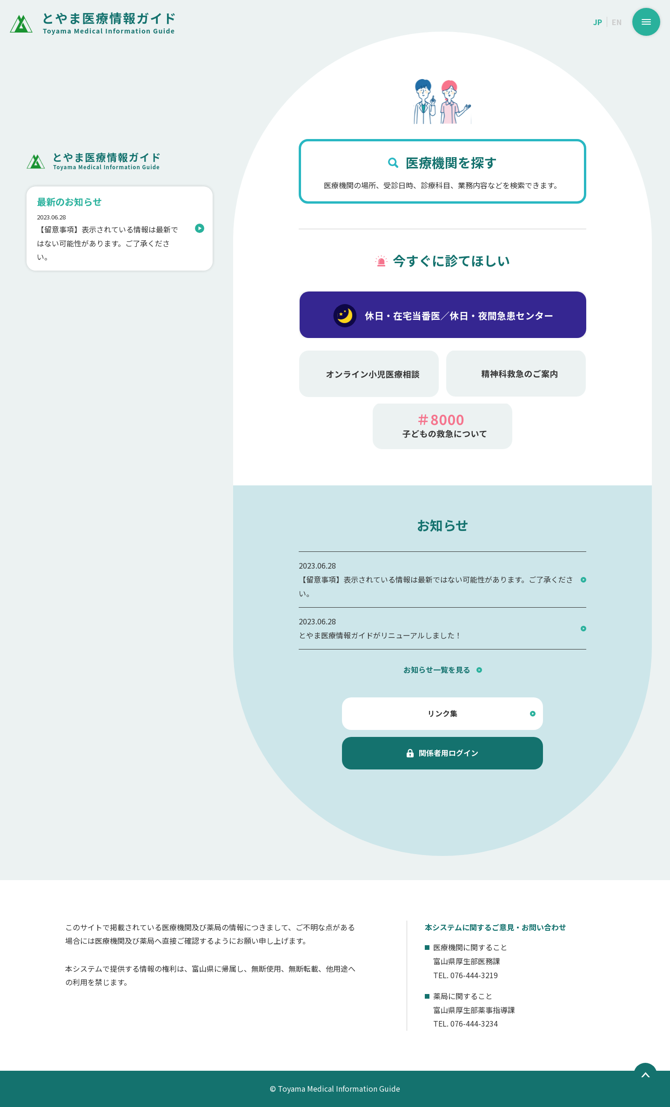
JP (597, 22)
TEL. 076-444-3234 (465, 1023)
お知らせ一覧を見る (436, 669)
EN (617, 22)
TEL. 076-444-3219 (465, 975)
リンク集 (442, 713)
